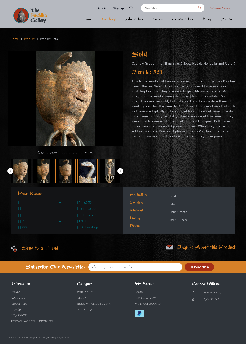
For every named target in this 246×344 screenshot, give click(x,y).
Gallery (109, 19)
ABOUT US (19, 304)
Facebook (206, 292)
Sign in (101, 8)
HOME (15, 292)
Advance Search (220, 8)
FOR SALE (85, 292)
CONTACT (19, 315)
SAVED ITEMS (146, 298)
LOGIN (140, 292)
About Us (134, 19)
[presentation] (10, 171)
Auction (228, 19)
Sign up (118, 8)
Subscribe (199, 267)
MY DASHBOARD (148, 304)
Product (29, 39)
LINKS (16, 310)
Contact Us (182, 19)
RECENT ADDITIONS (94, 304)
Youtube (205, 299)
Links (157, 19)
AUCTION (85, 310)
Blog (206, 19)
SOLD (81, 298)
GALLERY (18, 298)
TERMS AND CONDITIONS (32, 321)
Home (86, 19)
